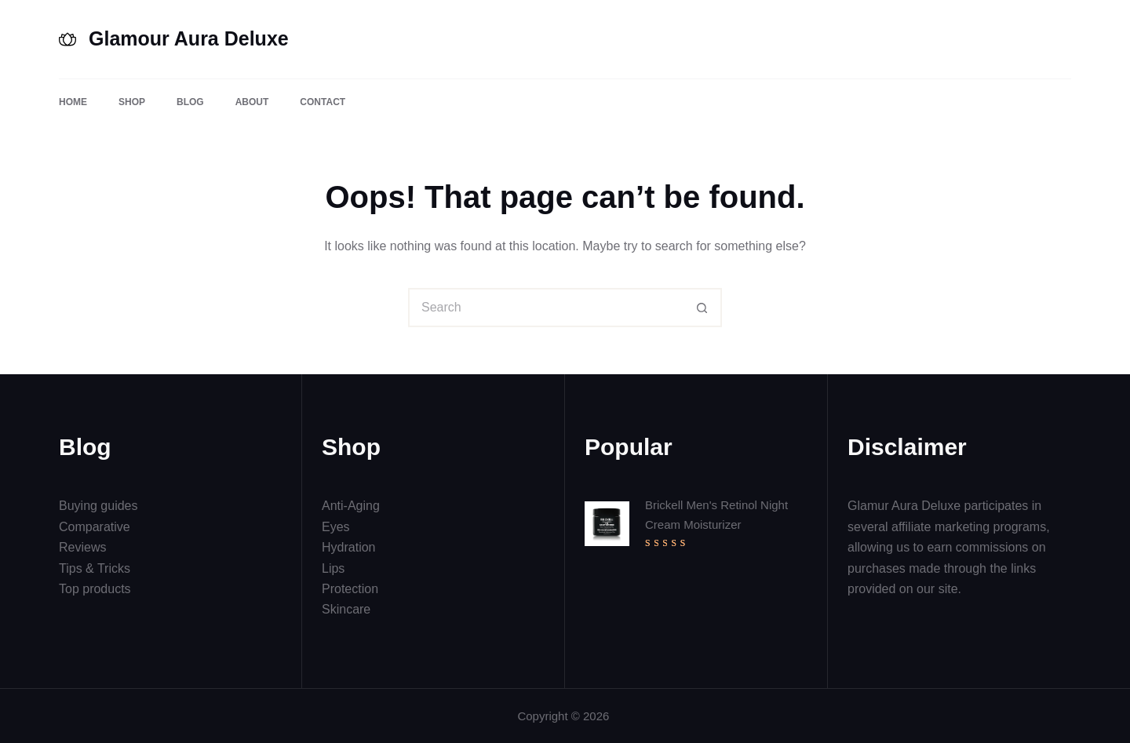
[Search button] (702, 307)
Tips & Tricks (94, 568)
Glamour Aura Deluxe (189, 38)
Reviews (82, 547)
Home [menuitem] (73, 102)
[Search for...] (545, 307)
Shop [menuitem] (131, 102)
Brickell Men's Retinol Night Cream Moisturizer (716, 514)
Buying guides (98, 505)
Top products (95, 588)
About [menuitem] (252, 102)
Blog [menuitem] (190, 102)
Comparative (94, 527)
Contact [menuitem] (322, 102)
